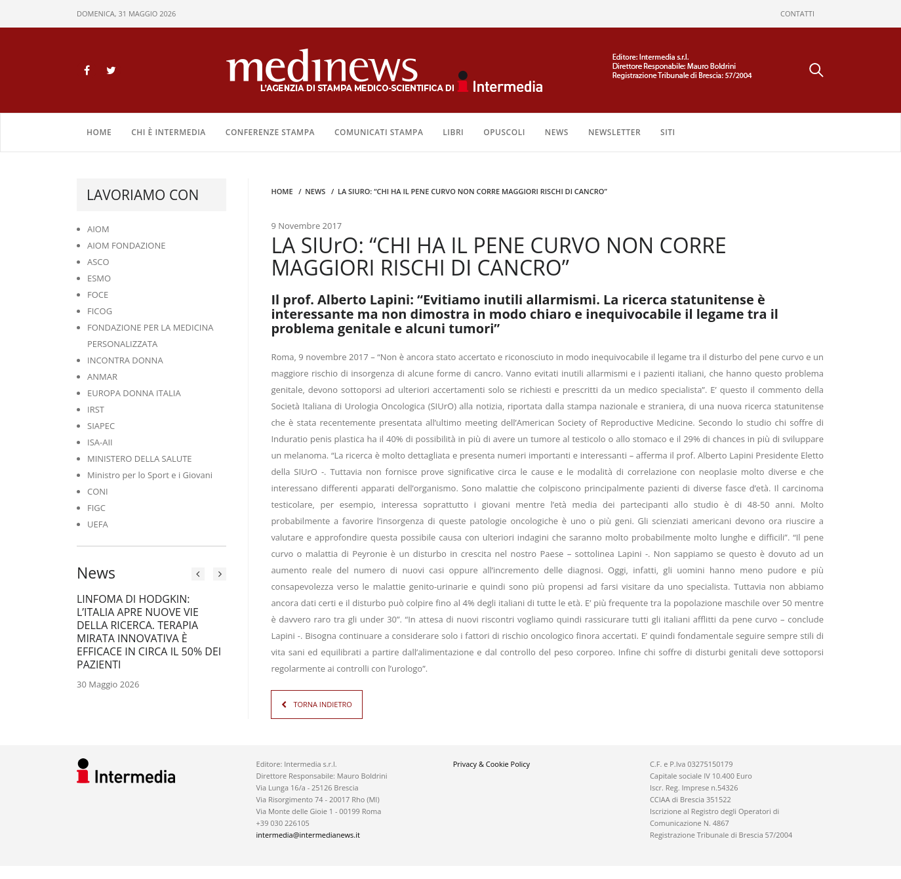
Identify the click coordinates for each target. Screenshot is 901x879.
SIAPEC (101, 426)
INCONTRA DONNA (125, 360)
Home (99, 132)
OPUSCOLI (504, 132)
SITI (667, 132)
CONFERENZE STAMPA (270, 132)
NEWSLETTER (614, 132)
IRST (95, 409)
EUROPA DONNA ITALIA (134, 393)
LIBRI (453, 132)
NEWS (557, 132)
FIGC (96, 508)
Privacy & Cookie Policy (491, 764)
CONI (97, 491)
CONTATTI (797, 13)
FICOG (99, 311)
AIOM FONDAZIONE (126, 245)
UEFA (97, 524)
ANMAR (102, 376)
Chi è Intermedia (168, 132)
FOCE (97, 294)
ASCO (98, 262)
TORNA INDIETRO (322, 704)
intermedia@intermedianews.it (308, 835)
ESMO (99, 278)
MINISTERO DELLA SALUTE (139, 458)
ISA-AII (100, 442)
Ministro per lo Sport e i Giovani (149, 475)
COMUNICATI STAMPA (378, 132)
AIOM (98, 229)
